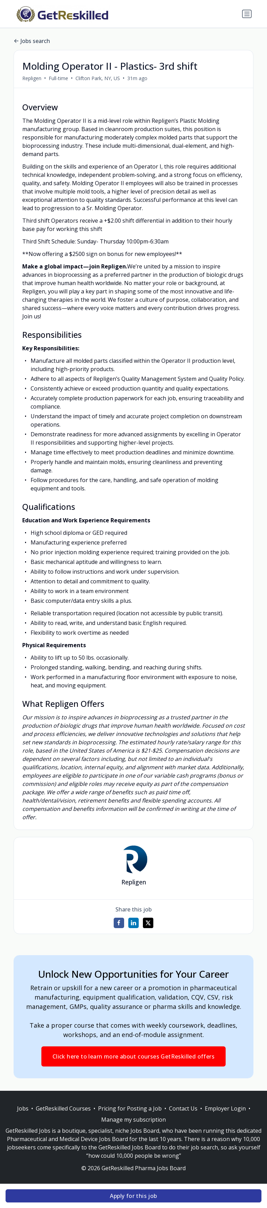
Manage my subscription (133, 1119)
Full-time (58, 78)
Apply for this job (133, 1196)
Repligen (31, 78)
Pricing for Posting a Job (130, 1108)
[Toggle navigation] (246, 13)
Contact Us (183, 1108)
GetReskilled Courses (63, 1108)
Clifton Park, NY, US (97, 78)
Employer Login (225, 1108)
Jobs (23, 1108)
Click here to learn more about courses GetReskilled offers (133, 1056)
